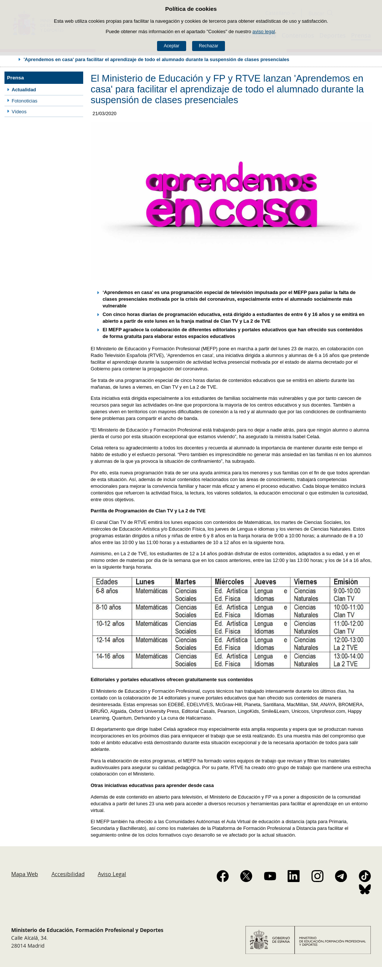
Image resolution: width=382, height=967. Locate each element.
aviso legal (264, 31)
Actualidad (24, 89)
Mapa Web (24, 874)
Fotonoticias (24, 101)
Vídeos (19, 111)
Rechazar (208, 45)
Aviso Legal (112, 874)
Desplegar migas (11, 59)
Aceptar (171, 45)
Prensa (15, 77)
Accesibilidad (68, 874)
